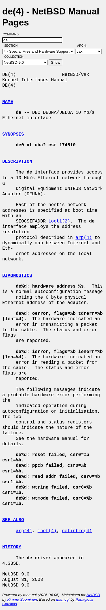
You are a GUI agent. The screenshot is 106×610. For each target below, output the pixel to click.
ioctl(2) (59, 221)
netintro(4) (77, 531)
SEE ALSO (13, 520)
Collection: (14, 56)
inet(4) (47, 531)
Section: (12, 45)
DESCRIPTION (17, 162)
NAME (7, 102)
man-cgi (62, 599)
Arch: (84, 45)
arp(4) (83, 238)
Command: (13, 34)
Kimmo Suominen (22, 599)
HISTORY (11, 547)
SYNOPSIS (13, 134)
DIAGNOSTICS (17, 276)
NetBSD (93, 595)
